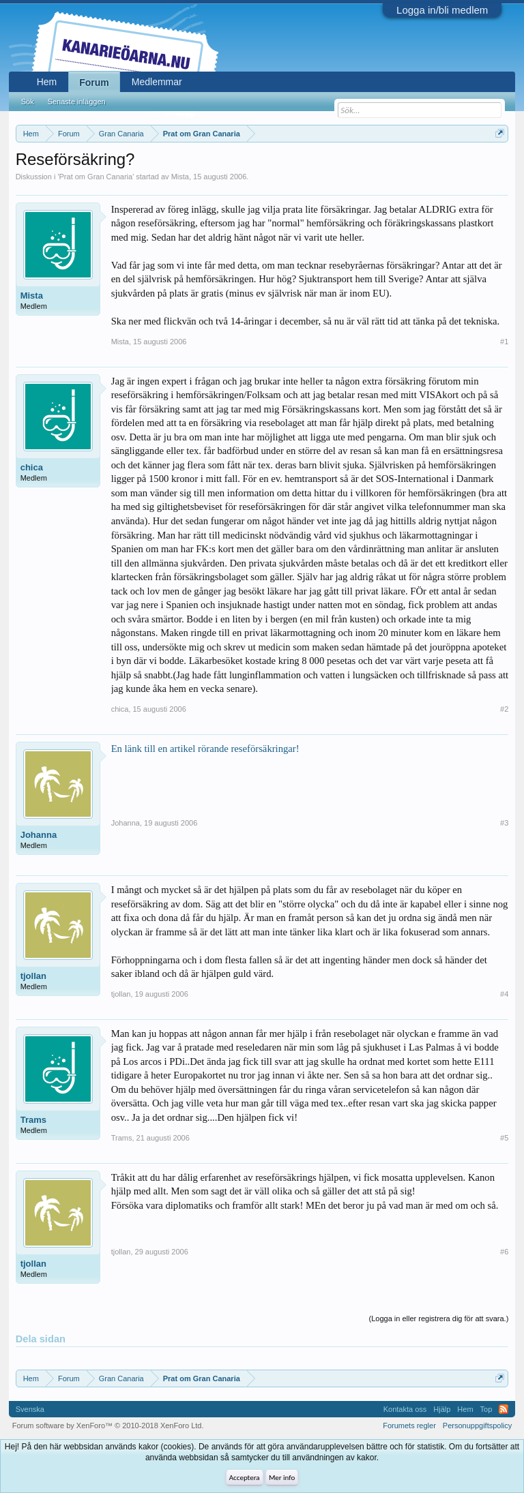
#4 (504, 994)
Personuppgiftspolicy (477, 1425)
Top (486, 1409)
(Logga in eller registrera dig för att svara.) (439, 1318)
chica (31, 467)
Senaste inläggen (77, 101)
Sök (27, 101)
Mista (180, 176)
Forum (94, 82)
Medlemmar (157, 81)
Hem (47, 81)
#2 (504, 709)
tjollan (33, 976)
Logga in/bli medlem (442, 10)
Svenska (30, 1409)
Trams (33, 1120)
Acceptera (244, 1477)
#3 (504, 823)
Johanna (38, 835)
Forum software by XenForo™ (108, 1425)
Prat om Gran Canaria (96, 176)
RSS (503, 1409)
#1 (504, 341)
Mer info (282, 1477)
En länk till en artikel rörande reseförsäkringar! (205, 748)
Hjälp (441, 1409)
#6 (504, 1252)
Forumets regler (409, 1425)
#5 (504, 1138)
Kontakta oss (405, 1409)
